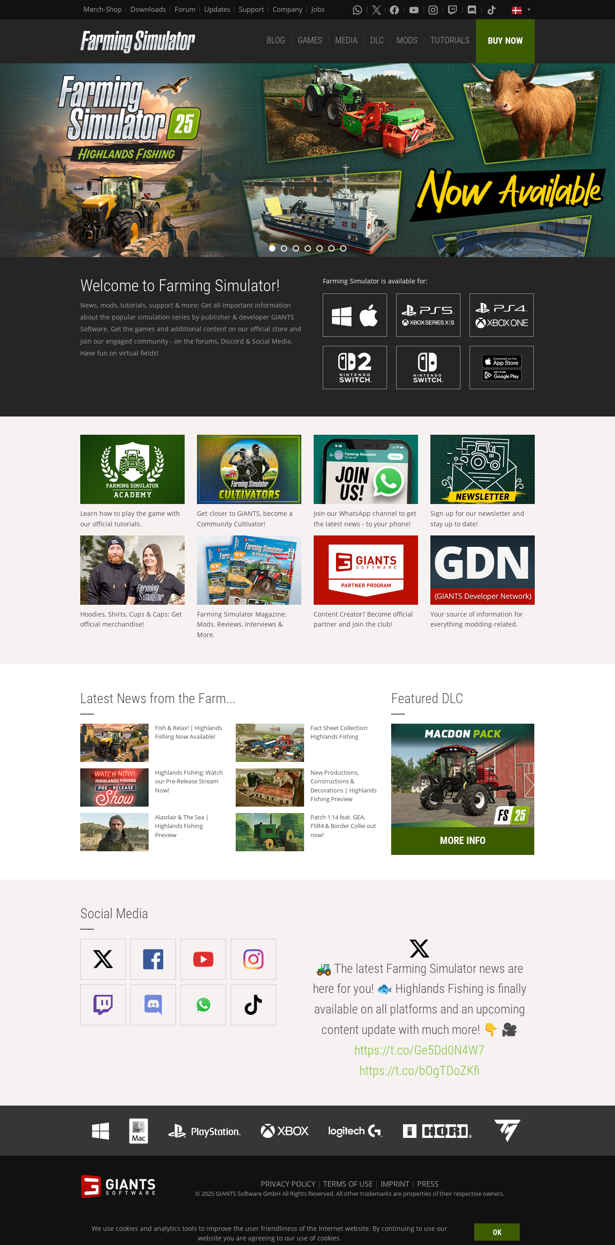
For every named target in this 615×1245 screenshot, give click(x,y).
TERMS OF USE (348, 1184)
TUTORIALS (450, 40)
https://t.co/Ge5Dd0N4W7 (419, 1050)
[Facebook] (395, 10)
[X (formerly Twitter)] (376, 10)
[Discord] (472, 10)
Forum (185, 9)
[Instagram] (434, 10)
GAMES (310, 40)
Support (251, 9)
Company (288, 9)
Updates (217, 9)
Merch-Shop (102, 9)
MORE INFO (463, 840)
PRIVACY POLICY (288, 1184)
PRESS (428, 1184)
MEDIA (346, 40)
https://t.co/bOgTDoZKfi (419, 1070)
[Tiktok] (492, 10)
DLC (377, 40)
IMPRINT (395, 1184)
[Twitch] (453, 10)
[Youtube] (414, 10)
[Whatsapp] (358, 10)
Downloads (148, 9)
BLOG (276, 40)
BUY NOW (505, 40)
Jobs (318, 9)
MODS (407, 40)
